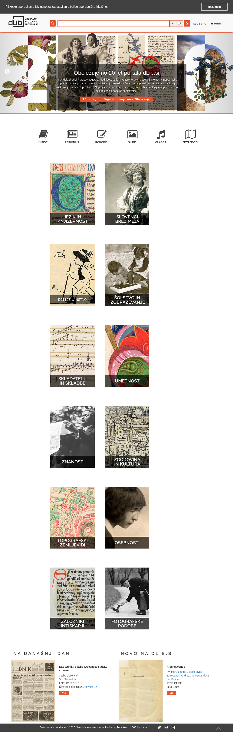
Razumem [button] (214, 6)
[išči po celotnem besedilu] (179, 23)
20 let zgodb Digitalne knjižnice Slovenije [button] (116, 98)
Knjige (175, 679)
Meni (216, 23)
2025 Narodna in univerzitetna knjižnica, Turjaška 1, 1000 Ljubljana (108, 727)
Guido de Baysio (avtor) (189, 671)
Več (64, 693)
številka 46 (91, 686)
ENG (203, 23)
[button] (109, 7)
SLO (196, 23)
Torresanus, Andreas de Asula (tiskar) (189, 675)
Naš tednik (70, 679)
